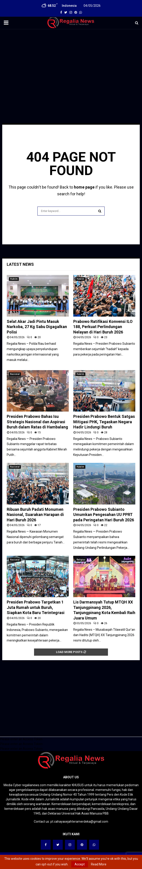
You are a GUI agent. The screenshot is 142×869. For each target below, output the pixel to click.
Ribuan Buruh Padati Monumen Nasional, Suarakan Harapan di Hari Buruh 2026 (35, 514)
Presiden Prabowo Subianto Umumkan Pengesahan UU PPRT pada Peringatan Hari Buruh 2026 (103, 514)
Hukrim (14, 279)
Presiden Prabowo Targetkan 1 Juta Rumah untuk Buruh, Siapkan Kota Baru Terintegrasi (36, 607)
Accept (80, 864)
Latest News (20, 264)
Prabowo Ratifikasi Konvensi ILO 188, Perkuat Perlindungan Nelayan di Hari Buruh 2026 (103, 326)
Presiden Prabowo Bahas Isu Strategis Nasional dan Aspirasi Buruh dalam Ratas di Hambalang (37, 421)
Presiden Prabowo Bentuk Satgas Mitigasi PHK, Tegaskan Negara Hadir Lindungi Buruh (104, 421)
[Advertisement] (71, 64)
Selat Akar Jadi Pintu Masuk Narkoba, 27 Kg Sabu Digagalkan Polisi (37, 326)
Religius (81, 559)
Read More (98, 864)
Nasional (15, 374)
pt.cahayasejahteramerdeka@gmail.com (79, 821)
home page (84, 187)
